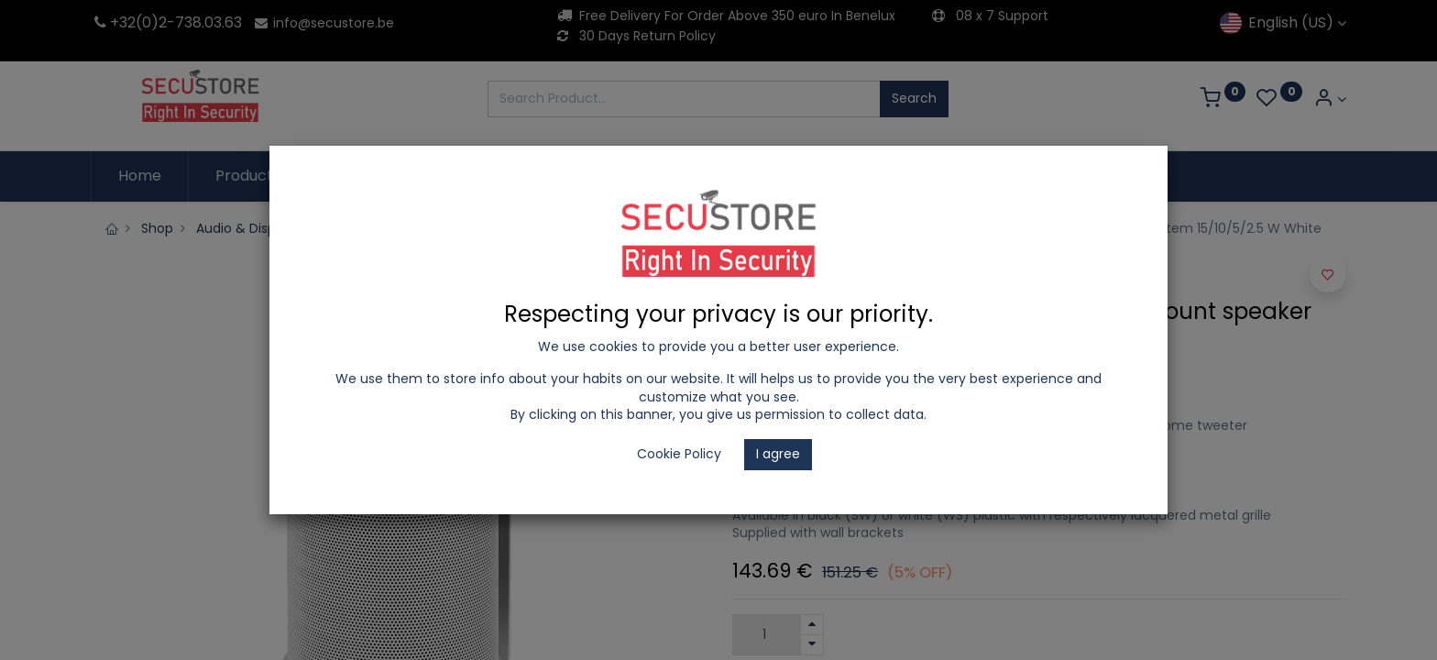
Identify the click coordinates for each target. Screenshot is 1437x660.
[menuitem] (140, 176)
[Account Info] (1329, 99)
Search (914, 98)
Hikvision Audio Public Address (411, 228)
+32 (113, 22)
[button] (1328, 274)
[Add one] (812, 624)
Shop (157, 228)
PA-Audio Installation (594, 228)
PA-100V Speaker (736, 228)
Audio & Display (245, 228)
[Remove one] (812, 644)
